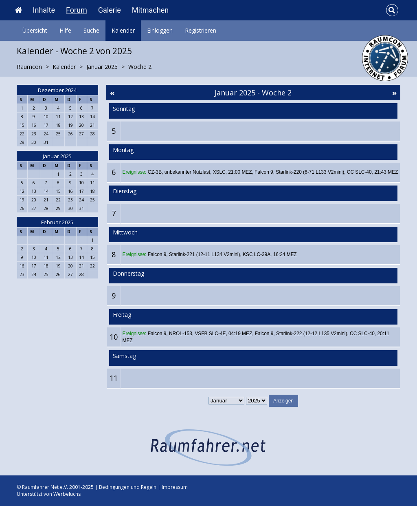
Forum (76, 10)
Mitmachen (150, 10)
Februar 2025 (57, 222)
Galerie (109, 10)
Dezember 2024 (57, 90)
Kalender (123, 30)
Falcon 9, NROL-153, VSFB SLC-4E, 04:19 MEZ (200, 333)
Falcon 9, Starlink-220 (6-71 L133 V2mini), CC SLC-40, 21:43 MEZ (326, 172)
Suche (91, 30)
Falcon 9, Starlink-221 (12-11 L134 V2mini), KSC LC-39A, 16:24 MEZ (222, 254)
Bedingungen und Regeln (127, 487)
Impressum (175, 487)
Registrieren (200, 30)
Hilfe (65, 30)
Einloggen (160, 30)
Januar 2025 (57, 156)
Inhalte (44, 10)
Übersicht (34, 30)
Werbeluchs (67, 494)
